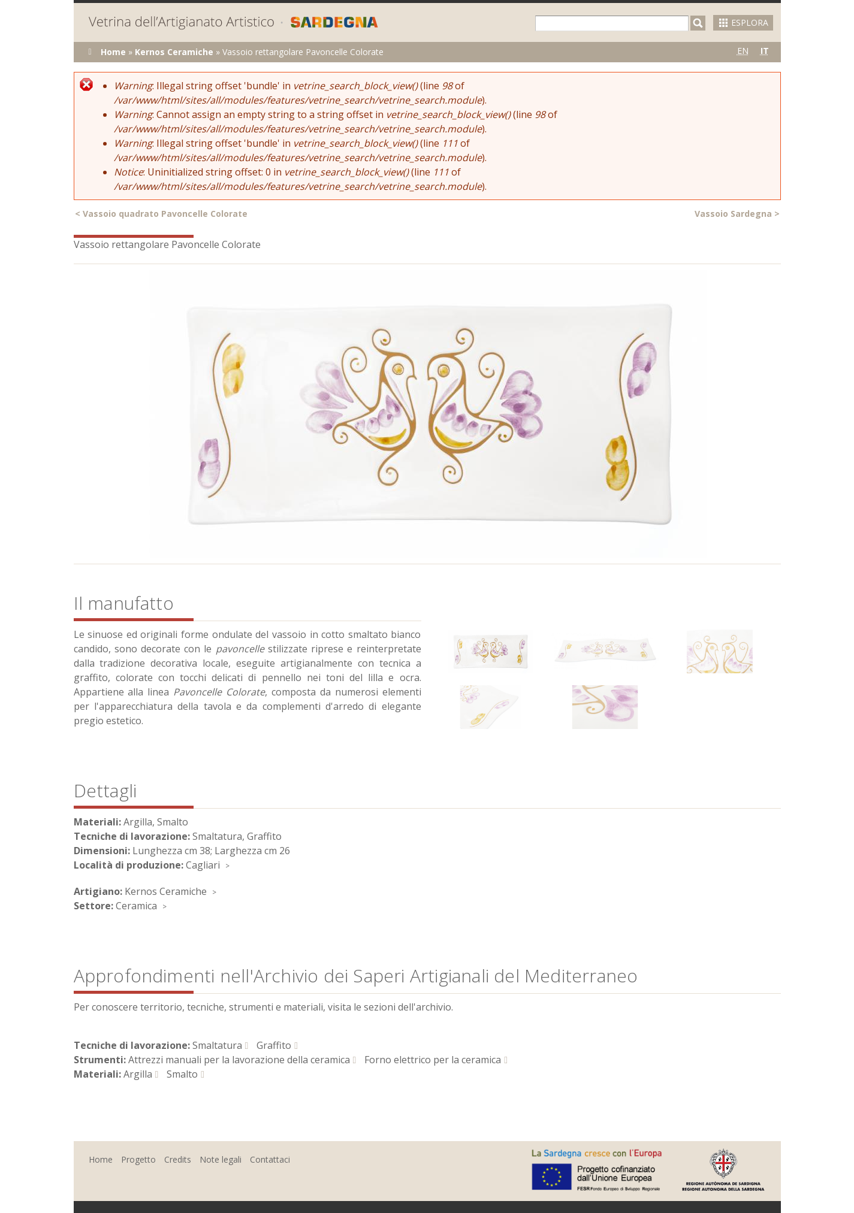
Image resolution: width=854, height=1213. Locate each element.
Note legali (221, 1159)
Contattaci (270, 1159)
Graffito (273, 1045)
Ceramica (136, 905)
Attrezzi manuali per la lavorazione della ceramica (239, 1059)
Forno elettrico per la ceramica (432, 1059)
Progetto (138, 1159)
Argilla (137, 1074)
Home (113, 52)
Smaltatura (217, 1045)
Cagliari (203, 865)
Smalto (182, 1074)
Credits (177, 1159)
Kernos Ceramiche (174, 52)
